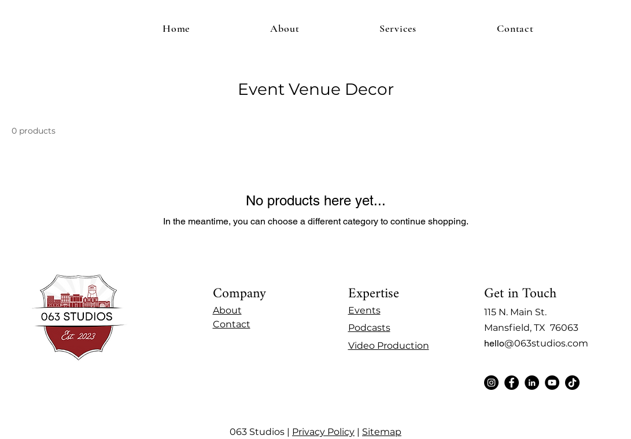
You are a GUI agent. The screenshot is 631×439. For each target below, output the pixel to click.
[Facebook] (511, 382)
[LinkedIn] (532, 382)
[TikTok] (572, 382)
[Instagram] (491, 382)
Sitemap (381, 431)
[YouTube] (552, 382)
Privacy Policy (323, 431)
